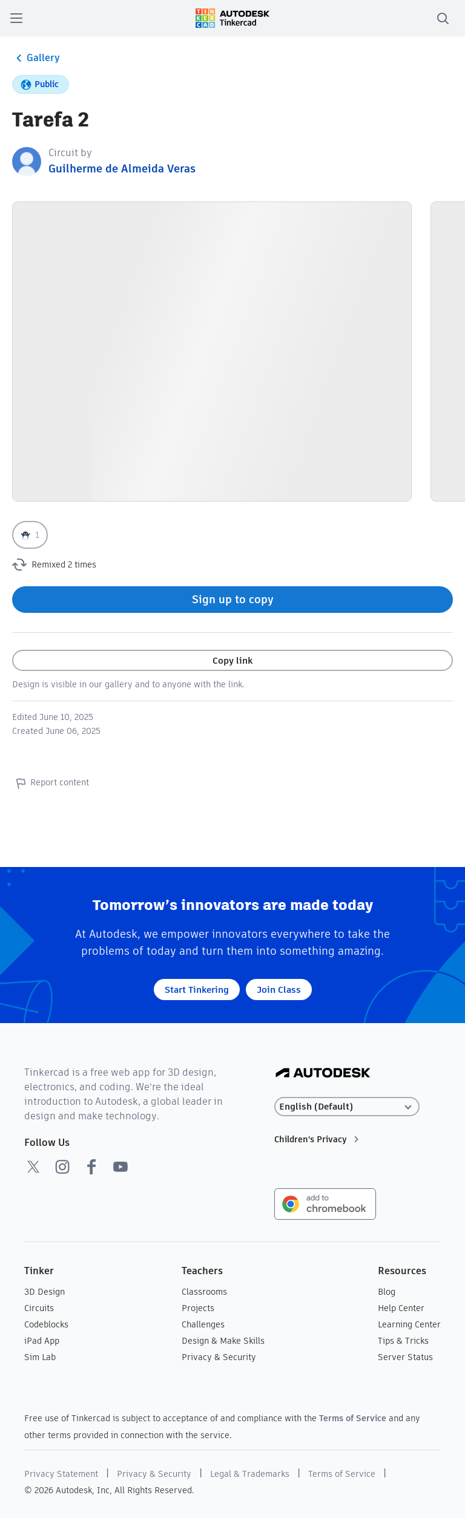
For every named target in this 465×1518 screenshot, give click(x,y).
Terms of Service (352, 1418)
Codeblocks (46, 1324)
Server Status (405, 1357)
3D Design (44, 1292)
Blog (386, 1292)
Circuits (39, 1308)
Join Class (279, 989)
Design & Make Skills (223, 1341)
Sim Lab (40, 1357)
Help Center (401, 1308)
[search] (443, 18)
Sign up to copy (233, 599)
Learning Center (409, 1324)
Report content (50, 783)
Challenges (203, 1324)
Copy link (232, 660)
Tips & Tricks (403, 1341)
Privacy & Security (219, 1357)
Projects (198, 1308)
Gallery (36, 58)
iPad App (41, 1341)
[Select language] (347, 1107)
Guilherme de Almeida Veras (122, 168)
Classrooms (204, 1292)
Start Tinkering (197, 989)
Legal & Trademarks (249, 1474)
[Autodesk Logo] (323, 1073)
